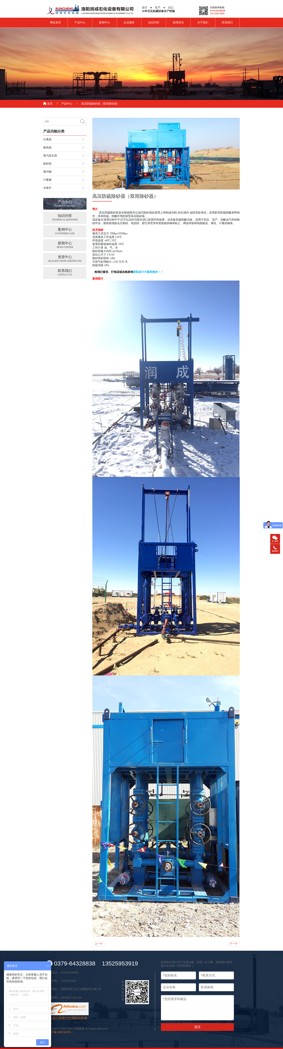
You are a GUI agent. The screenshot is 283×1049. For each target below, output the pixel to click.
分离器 (47, 139)
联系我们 (227, 22)
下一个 (233, 943)
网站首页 (55, 22)
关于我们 (202, 22)
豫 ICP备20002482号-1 (59, 1032)
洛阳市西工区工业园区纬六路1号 (81, 989)
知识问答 (153, 22)
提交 (197, 1027)
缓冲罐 (47, 171)
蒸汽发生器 (50, 155)
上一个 (99, 943)
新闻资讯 (178, 22)
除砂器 (47, 163)
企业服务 (129, 22)
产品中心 (79, 22)
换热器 (47, 147)
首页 (48, 103)
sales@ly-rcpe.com (71, 997)
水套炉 (47, 187)
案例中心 (104, 22)
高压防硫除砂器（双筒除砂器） (100, 103)
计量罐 (47, 179)
